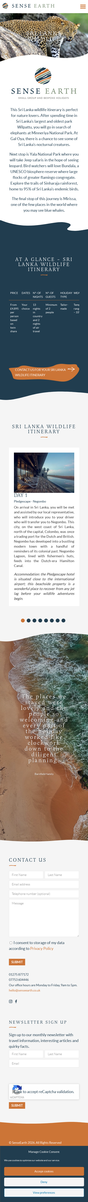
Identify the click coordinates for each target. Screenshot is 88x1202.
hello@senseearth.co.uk (24, 990)
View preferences (44, 1192)
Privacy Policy (41, 948)
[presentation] (38, 1076)
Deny (44, 1182)
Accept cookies (44, 1171)
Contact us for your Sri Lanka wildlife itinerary (40, 372)
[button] (23, 620)
